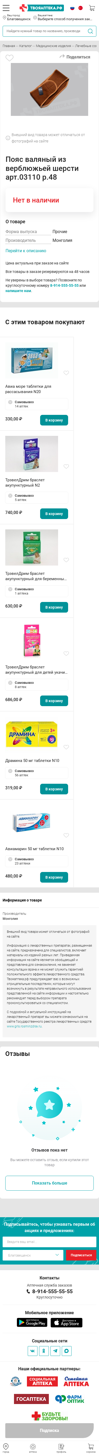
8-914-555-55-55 (64, 285)
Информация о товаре (22, 900)
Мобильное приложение (49, 1312)
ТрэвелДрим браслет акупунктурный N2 (25, 483)
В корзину (54, 420)
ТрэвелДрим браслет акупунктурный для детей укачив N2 (36, 670)
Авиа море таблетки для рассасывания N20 (28, 389)
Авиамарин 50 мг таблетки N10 (34, 848)
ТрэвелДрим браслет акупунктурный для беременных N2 (35, 576)
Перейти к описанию (26, 250)
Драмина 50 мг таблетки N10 (32, 760)
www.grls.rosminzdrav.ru (24, 1026)
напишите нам (18, 291)
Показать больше (49, 1183)
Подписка (49, 1430)
